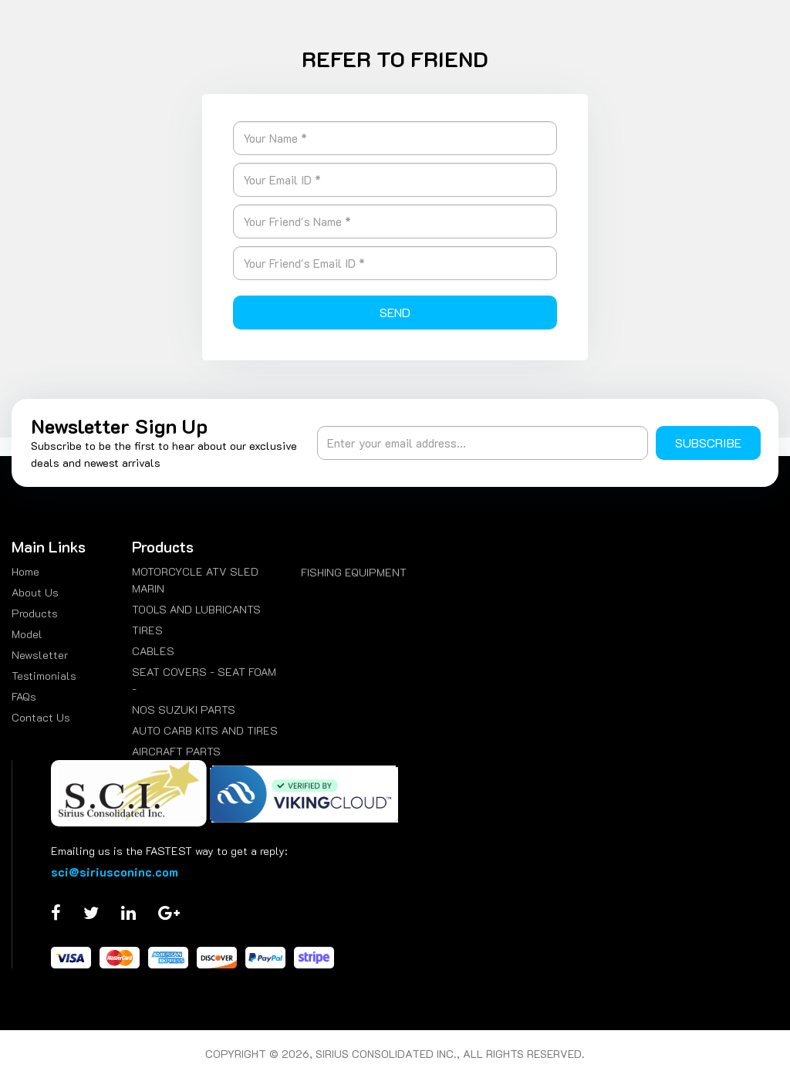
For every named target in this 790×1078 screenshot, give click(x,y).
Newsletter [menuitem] (40, 654)
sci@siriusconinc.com (114, 871)
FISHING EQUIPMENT (354, 572)
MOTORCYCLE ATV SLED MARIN (195, 580)
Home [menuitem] (25, 571)
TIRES (147, 630)
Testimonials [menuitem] (44, 675)
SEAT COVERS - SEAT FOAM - (204, 680)
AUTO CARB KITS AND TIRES (205, 730)
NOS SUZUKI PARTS (183, 709)
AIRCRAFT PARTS (176, 751)
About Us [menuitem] (35, 592)
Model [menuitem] (27, 634)
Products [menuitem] (35, 613)
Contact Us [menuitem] (41, 717)
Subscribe (708, 442)
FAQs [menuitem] (24, 696)
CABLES (153, 651)
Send (395, 312)
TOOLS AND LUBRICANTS (196, 609)
